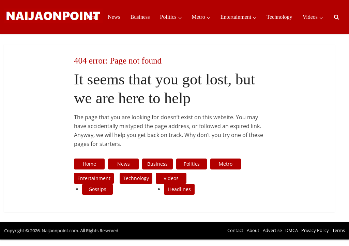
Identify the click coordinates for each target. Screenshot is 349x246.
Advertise (272, 230)
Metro (198, 17)
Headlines (179, 189)
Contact (235, 230)
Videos (310, 17)
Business (140, 17)
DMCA (291, 230)
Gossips (97, 189)
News (114, 17)
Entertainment (236, 17)
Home (90, 17)
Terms (338, 230)
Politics (168, 17)
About (253, 230)
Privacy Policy (315, 230)
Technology (279, 17)
